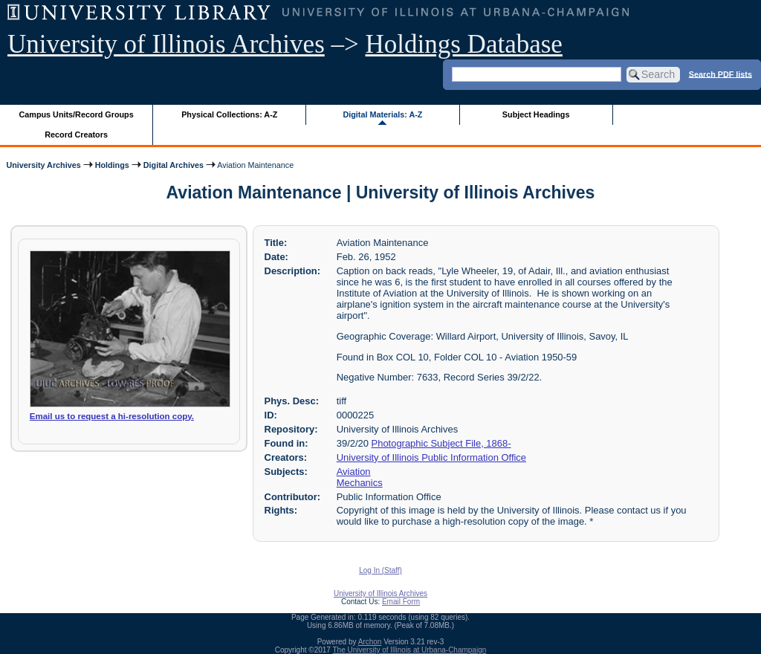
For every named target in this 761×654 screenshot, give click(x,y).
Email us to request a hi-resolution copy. (112, 416)
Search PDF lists (720, 73)
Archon (370, 642)
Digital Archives (173, 165)
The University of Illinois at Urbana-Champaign (410, 650)
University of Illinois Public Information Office (431, 457)
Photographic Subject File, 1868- (441, 443)
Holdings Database (464, 44)
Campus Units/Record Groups (76, 114)
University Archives (43, 165)
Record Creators (76, 134)
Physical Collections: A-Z (229, 114)
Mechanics (360, 482)
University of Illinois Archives (166, 44)
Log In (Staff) (380, 570)
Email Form (401, 602)
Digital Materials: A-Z (382, 114)
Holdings (112, 165)
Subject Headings (536, 114)
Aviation (354, 471)
